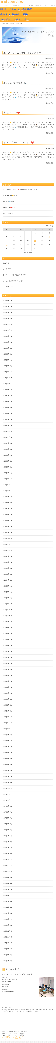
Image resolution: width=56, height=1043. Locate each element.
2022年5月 (6, 514)
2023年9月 (6, 443)
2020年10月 (6, 616)
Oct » (30, 252)
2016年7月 (6, 889)
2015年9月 (6, 949)
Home (3, 23)
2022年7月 (6, 508)
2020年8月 (6, 627)
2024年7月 (6, 395)
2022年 (17, 23)
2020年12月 (6, 604)
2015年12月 (6, 931)
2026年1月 (6, 318)
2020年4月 (6, 645)
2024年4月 (6, 413)
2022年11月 (6, 485)
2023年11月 (6, 437)
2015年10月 (6, 943)
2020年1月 (6, 663)
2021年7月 (6, 568)
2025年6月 (6, 348)
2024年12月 (6, 372)
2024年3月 (6, 419)
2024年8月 (6, 390)
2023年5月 (6, 461)
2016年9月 (6, 877)
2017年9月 (6, 806)
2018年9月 (6, 735)
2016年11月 (6, 865)
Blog (4, 263)
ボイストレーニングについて (10, 14)
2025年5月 (6, 354)
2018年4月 (6, 764)
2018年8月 (6, 741)
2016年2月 (6, 919)
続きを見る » (50, 73)
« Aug (26, 252)
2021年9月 (6, 556)
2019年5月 (6, 693)
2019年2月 (6, 705)
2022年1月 (6, 532)
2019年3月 (6, 699)
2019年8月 (6, 675)
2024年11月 (6, 378)
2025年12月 (6, 324)
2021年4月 (6, 580)
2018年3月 (6, 770)
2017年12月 (6, 788)
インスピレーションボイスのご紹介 (20, 9)
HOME (3, 9)
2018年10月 (6, 729)
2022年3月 (6, 526)
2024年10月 (6, 384)
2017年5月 (6, 830)
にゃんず (6, 269)
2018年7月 (6, 746)
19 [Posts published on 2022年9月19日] (7, 245)
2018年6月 (6, 752)
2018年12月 (6, 717)
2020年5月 (6, 639)
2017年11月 (6, 794)
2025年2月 (6, 366)
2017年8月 (6, 812)
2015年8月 (6, 955)
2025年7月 (6, 342)
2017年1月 (6, 853)
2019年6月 (6, 687)
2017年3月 (6, 842)
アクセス (17, 19)
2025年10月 (6, 330)
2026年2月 (6, 312)
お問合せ (26, 19)
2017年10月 (6, 800)
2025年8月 (6, 336)
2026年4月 (6, 300)
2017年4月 (6, 836)
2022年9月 (6, 497)
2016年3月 (6, 913)
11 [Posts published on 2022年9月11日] (49, 237)
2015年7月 (6, 961)
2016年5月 (6, 901)
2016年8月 (6, 883)
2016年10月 (6, 871)
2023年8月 (6, 449)
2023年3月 (6, 467)
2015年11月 (6, 937)
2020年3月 (6, 651)
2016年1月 (6, 925)
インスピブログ (10, 23)
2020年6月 (6, 633)
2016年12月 (6, 859)
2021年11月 (6, 544)
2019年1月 (6, 711)
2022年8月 (6, 502)
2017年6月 (6, 824)
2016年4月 (6, 907)
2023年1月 (6, 473)
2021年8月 (6, 562)
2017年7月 (6, 818)
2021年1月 (6, 598)
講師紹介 (25, 14)
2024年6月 (6, 401)
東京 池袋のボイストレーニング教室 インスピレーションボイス (13, 2)
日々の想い (6, 287)
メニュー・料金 (5, 19)
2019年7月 (6, 681)
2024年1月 (6, 425)
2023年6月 (6, 455)
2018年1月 (6, 782)
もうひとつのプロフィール (12, 281)
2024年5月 (6, 407)
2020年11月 (6, 610)
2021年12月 (6, 538)
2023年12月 (6, 431)
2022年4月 (6, 520)
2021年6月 (6, 574)
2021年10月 (6, 550)
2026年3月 (6, 306)
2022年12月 (6, 479)
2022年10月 (6, 491)
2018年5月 (6, 758)
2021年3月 (6, 586)
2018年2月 (6, 776)
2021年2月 (6, 592)
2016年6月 (6, 895)
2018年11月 (6, 723)
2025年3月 (6, 360)
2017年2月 (6, 848)
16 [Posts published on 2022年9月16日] (35, 241)
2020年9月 (6, 622)
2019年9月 (6, 669)
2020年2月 (6, 657)
